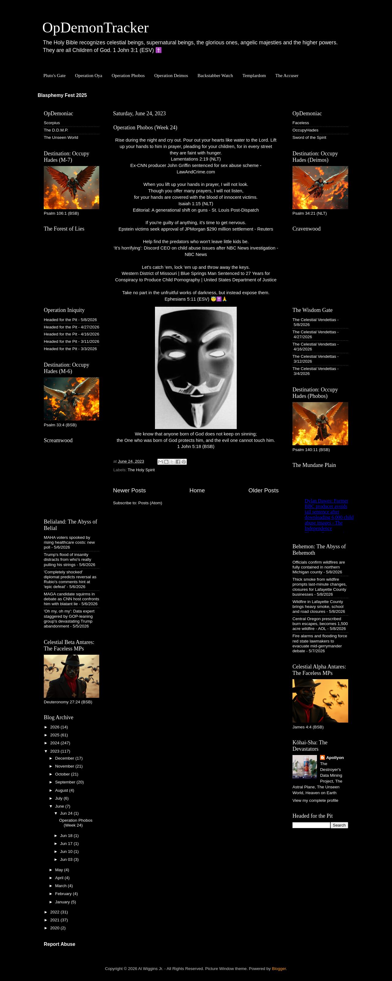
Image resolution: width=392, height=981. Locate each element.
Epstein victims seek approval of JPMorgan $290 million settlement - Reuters (196, 229)
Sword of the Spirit (309, 137)
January (63, 902)
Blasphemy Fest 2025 (62, 95)
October (63, 774)
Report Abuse (59, 944)
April (60, 877)
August (62, 790)
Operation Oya (88, 75)
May (59, 870)
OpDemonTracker (95, 27)
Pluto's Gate (54, 75)
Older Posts (263, 490)
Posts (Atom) (150, 503)
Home (197, 490)
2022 (55, 912)
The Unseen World (61, 137)
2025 (55, 735)
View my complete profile (315, 800)
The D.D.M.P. (56, 130)
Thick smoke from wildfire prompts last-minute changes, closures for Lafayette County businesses (319, 587)
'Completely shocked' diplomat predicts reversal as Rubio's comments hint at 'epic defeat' (70, 579)
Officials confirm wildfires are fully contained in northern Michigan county (318, 567)
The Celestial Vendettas (314, 319)
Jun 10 (67, 851)
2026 (55, 727)
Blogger (279, 968)
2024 (55, 743)
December (65, 758)
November (65, 766)
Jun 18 (67, 835)
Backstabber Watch (215, 75)
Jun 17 (67, 843)
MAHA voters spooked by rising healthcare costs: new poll (69, 542)
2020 (55, 928)
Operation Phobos (128, 75)
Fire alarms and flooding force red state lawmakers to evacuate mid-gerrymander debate (319, 643)
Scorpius (52, 122)
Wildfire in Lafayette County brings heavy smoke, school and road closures (318, 606)
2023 (55, 751)
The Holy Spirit (141, 470)
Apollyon (335, 757)
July (59, 798)
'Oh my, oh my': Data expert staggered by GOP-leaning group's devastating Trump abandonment (69, 618)
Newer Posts (129, 490)
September (66, 782)
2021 (55, 920)
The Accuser (286, 75)
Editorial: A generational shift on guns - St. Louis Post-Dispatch (196, 210)
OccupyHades (305, 130)
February (64, 893)
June (60, 806)
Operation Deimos (171, 75)
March (61, 885)
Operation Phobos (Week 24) (145, 127)
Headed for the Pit (60, 319)
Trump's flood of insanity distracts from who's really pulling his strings (67, 559)
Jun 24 (67, 813)
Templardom (254, 75)
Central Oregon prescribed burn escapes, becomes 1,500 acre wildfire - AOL (320, 623)
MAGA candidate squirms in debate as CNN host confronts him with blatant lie (71, 599)
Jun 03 (67, 859)
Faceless (300, 122)
